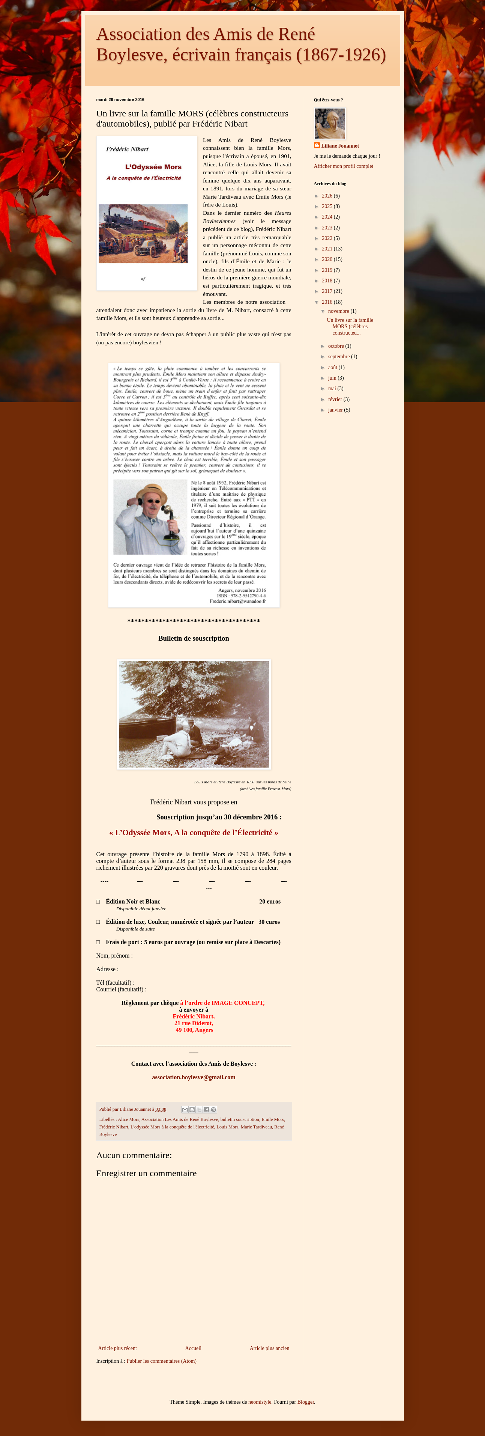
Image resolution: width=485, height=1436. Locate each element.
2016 (328, 302)
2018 (328, 281)
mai (333, 388)
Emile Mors (272, 1119)
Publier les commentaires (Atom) (162, 1361)
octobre (336, 346)
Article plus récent (117, 1348)
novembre (339, 311)
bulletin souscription (240, 1119)
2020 (328, 259)
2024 (328, 217)
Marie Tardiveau (256, 1127)
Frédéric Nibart (113, 1127)
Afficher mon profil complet (344, 166)
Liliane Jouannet (340, 146)
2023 (328, 228)
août (333, 367)
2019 (328, 270)
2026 (328, 196)
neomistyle (259, 1402)
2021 (328, 249)
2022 (328, 238)
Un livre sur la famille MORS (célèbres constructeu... (350, 326)
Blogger (305, 1402)
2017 (328, 291)
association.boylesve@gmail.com (194, 1077)
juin (333, 378)
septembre (339, 356)
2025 (328, 206)
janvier (336, 410)
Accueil (193, 1348)
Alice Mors (128, 1119)
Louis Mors (227, 1127)
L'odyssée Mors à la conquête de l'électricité (172, 1127)
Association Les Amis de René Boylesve (179, 1119)
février (336, 399)
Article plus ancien (270, 1348)
